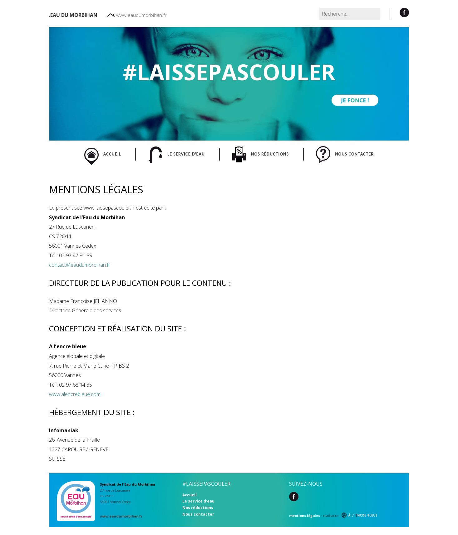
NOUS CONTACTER (345, 154)
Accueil (189, 495)
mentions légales (304, 515)
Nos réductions (197, 507)
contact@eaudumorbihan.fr (79, 264)
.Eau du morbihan (73, 15)
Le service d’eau (198, 501)
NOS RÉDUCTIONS (260, 154)
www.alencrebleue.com (75, 394)
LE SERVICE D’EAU (176, 154)
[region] (229, 84)
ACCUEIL (102, 154)
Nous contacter (198, 514)
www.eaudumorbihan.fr (137, 15)
